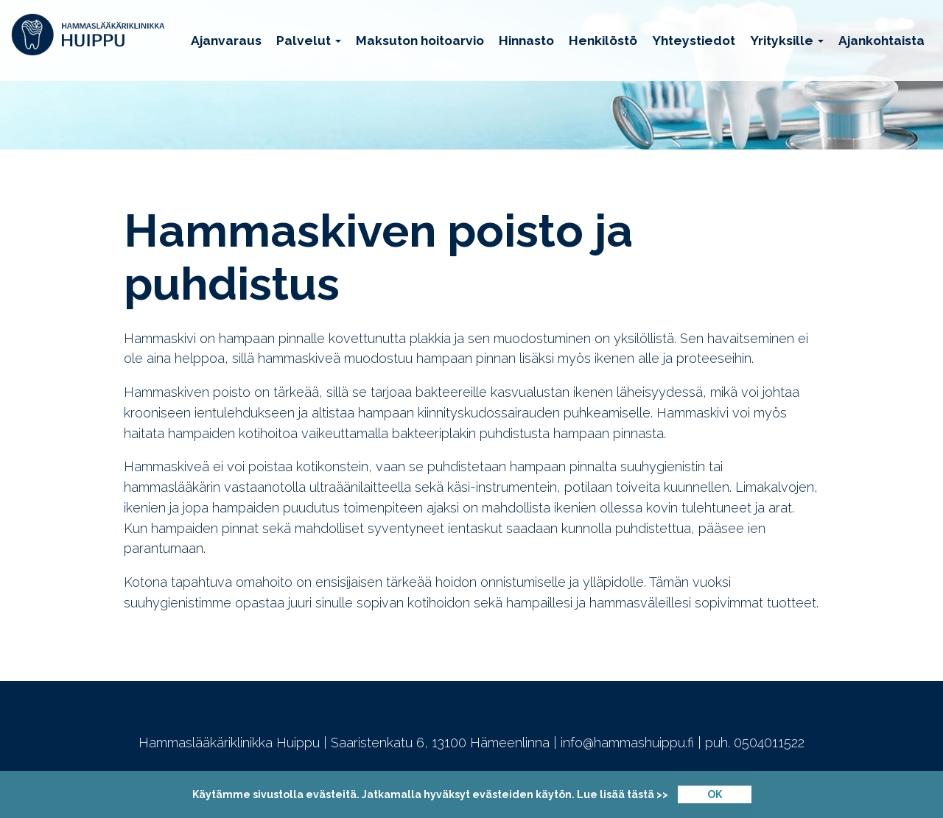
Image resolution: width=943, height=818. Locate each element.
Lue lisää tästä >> (622, 794)
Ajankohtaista (881, 40)
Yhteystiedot (693, 40)
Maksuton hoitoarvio (420, 40)
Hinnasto (526, 40)
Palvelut (308, 40)
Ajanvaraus (226, 40)
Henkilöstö (603, 40)
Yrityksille (787, 40)
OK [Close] (714, 794)
